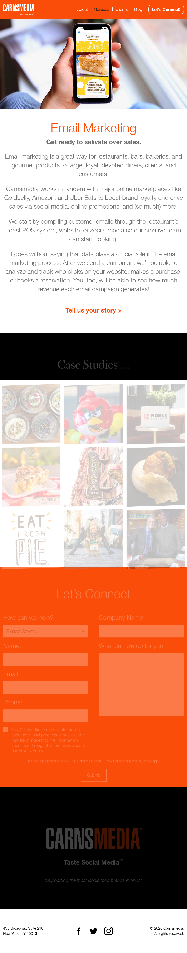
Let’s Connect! (166, 9)
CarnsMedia (18, 9)
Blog (138, 9)
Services (101, 9)
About (82, 9)
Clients (121, 9)
